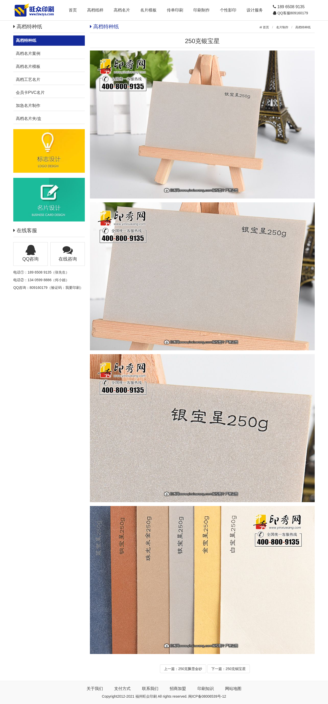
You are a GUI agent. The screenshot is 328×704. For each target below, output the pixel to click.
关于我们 (95, 688)
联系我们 (150, 688)
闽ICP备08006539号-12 (207, 696)
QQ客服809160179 (292, 13)
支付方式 (122, 688)
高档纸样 (95, 10)
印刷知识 (205, 688)
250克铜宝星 (236, 669)
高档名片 (122, 10)
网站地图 (233, 688)
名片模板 (148, 10)
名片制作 (282, 27)
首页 (73, 10)
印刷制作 (201, 10)
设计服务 (255, 10)
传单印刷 (175, 10)
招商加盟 (178, 688)
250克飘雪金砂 (190, 669)
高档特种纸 (303, 27)
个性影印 (228, 10)
